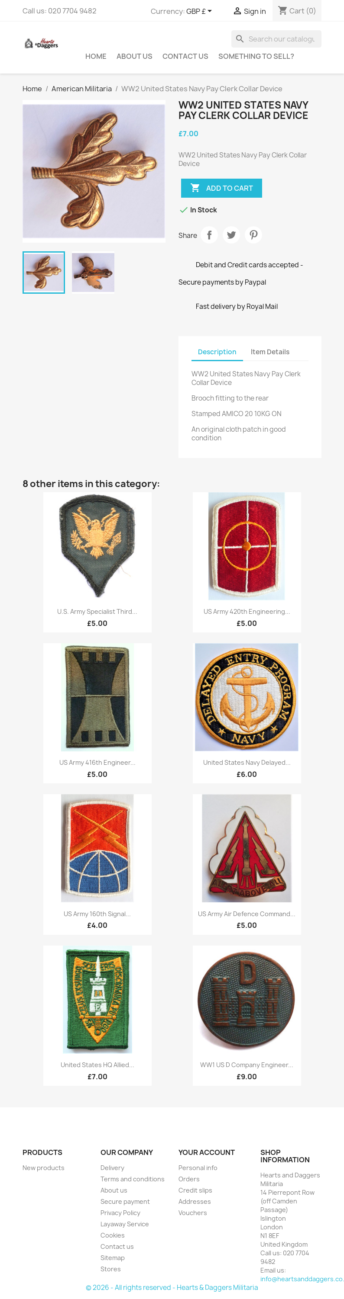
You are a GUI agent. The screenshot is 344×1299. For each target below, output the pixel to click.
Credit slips (195, 1190)
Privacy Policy (120, 1213)
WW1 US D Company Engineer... (246, 1065)
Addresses (194, 1201)
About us (135, 56)
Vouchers (192, 1213)
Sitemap (113, 1258)
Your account (206, 1152)
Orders (189, 1179)
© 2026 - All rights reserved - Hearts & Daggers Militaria (172, 1287)
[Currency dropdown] (200, 11)
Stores (111, 1269)
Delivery (112, 1168)
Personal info (197, 1168)
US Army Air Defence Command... (246, 914)
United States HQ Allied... (97, 1065)
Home (96, 56)
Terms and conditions (133, 1179)
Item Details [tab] (270, 351)
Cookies (113, 1235)
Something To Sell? (256, 56)
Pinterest (253, 235)
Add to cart (221, 188)
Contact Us (185, 56)
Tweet (231, 235)
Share (209, 235)
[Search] (276, 39)
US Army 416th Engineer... (97, 762)
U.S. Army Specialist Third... (97, 611)
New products (44, 1168)
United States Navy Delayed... (247, 762)
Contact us (117, 1246)
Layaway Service (125, 1224)
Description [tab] (217, 351)
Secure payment (125, 1201)
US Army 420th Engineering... (247, 611)
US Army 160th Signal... (97, 914)
